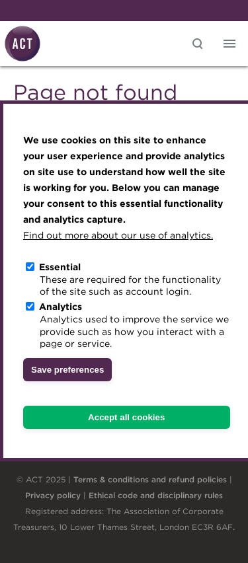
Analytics (60, 307)
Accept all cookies (126, 417)
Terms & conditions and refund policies (150, 479)
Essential (60, 267)
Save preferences (67, 370)
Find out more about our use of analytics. (118, 235)
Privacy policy (53, 495)
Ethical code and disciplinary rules (156, 495)
